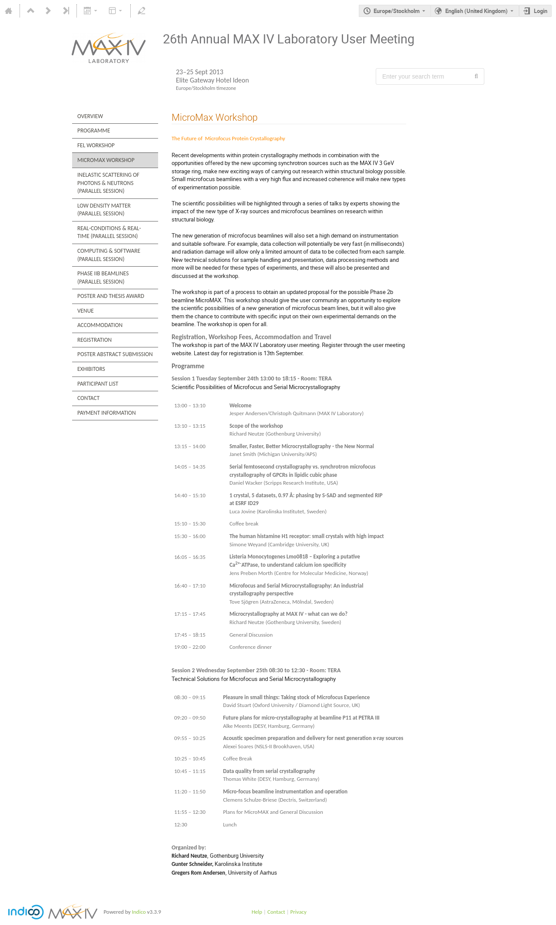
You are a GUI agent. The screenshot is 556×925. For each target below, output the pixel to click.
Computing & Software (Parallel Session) (108, 255)
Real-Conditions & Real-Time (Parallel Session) (109, 232)
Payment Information (106, 412)
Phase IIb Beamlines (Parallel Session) (103, 277)
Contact (88, 398)
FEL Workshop (96, 145)
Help (257, 911)
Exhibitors (91, 369)
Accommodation (99, 325)
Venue (85, 310)
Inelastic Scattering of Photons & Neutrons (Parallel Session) (108, 183)
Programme (93, 130)
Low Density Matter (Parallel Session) (104, 210)
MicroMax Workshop (106, 160)
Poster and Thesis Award (110, 296)
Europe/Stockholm (397, 11)
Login (540, 11)
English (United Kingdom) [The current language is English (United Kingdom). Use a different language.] (476, 11)
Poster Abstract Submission (115, 354)
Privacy (298, 911)
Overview (90, 116)
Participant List (97, 383)
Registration (94, 340)
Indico (139, 911)
